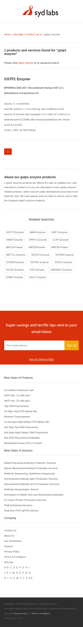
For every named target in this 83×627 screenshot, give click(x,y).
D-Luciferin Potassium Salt (18, 390)
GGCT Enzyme (37, 277)
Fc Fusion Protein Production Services (25, 500)
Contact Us (10, 530)
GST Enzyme (37, 269)
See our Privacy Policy (41, 359)
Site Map (18, 34)
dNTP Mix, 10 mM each (17, 395)
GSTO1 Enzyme (40, 254)
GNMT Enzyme (14, 277)
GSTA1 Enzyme (15, 269)
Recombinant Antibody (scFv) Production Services (31, 484)
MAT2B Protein (59, 247)
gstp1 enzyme (25, 63)
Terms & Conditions (15, 557)
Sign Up (72, 345)
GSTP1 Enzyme (17, 79)
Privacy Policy (12, 551)
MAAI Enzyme (38, 232)
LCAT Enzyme (61, 239)
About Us (9, 535)
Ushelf (19, 618)
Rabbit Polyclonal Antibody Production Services (30, 463)
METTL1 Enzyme (15, 254)
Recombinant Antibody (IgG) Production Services (31, 478)
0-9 (30, 578)
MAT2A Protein (37, 247)
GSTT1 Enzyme (15, 232)
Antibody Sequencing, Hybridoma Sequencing (29, 473)
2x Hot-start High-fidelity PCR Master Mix (26, 422)
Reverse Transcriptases (17, 416)
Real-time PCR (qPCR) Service (21, 510)
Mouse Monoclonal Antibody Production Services (31, 468)
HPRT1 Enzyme (38, 239)
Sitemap (8, 562)
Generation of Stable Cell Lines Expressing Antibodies (34, 494)
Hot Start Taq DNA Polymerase (21, 427)
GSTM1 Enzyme (39, 262)
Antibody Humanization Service (21, 489)
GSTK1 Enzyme (63, 262)
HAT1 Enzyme (59, 232)
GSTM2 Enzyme (15, 262)
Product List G (34, 34)
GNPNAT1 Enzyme (61, 269)
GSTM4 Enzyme (65, 254)
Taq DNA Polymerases (16, 406)
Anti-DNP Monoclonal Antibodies (22, 437)
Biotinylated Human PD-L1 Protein (23, 443)
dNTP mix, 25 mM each (17, 400)
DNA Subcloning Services (18, 505)
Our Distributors (12, 541)
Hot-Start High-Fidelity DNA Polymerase (26, 432)
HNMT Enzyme (14, 239)
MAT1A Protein (14, 247)
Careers (8, 546)
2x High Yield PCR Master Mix (20, 411)
